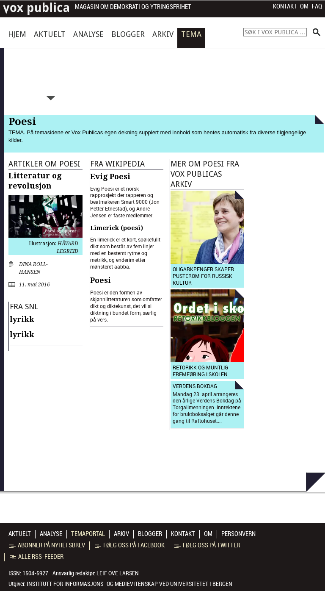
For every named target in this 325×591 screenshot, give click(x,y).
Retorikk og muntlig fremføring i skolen (200, 370)
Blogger (128, 34)
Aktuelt (50, 34)
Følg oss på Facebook (130, 545)
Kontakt (285, 6)
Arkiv (163, 34)
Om (304, 6)
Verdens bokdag (195, 386)
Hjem (17, 34)
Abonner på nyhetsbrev (47, 545)
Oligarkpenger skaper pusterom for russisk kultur (203, 276)
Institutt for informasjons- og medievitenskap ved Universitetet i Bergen (129, 583)
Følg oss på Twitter (207, 545)
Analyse (88, 34)
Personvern (238, 534)
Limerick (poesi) (116, 228)
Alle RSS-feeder (36, 556)
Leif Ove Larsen (117, 573)
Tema (191, 34)
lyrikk (22, 319)
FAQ (317, 6)
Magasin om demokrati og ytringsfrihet (133, 7)
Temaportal (88, 534)
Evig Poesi (110, 176)
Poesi (100, 280)
